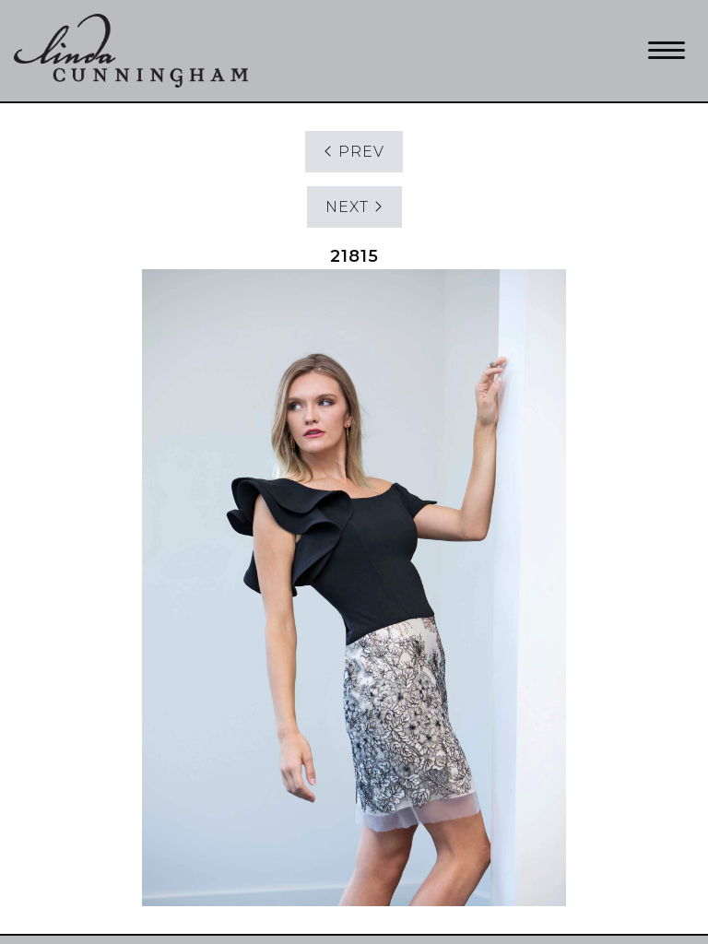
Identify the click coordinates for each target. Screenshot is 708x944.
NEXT (354, 207)
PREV (354, 151)
